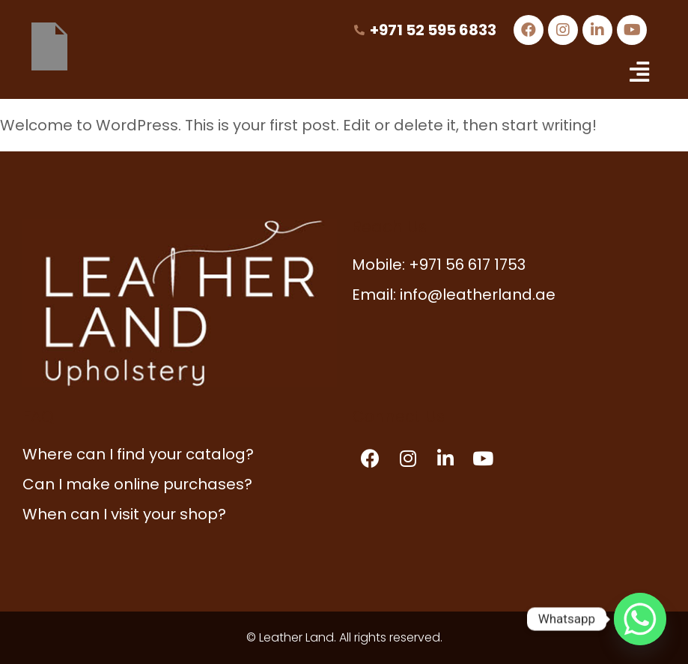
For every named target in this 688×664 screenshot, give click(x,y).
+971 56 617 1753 (467, 264)
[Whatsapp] (640, 619)
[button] (639, 71)
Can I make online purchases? (137, 484)
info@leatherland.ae (477, 294)
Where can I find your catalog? (138, 454)
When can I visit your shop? (124, 514)
